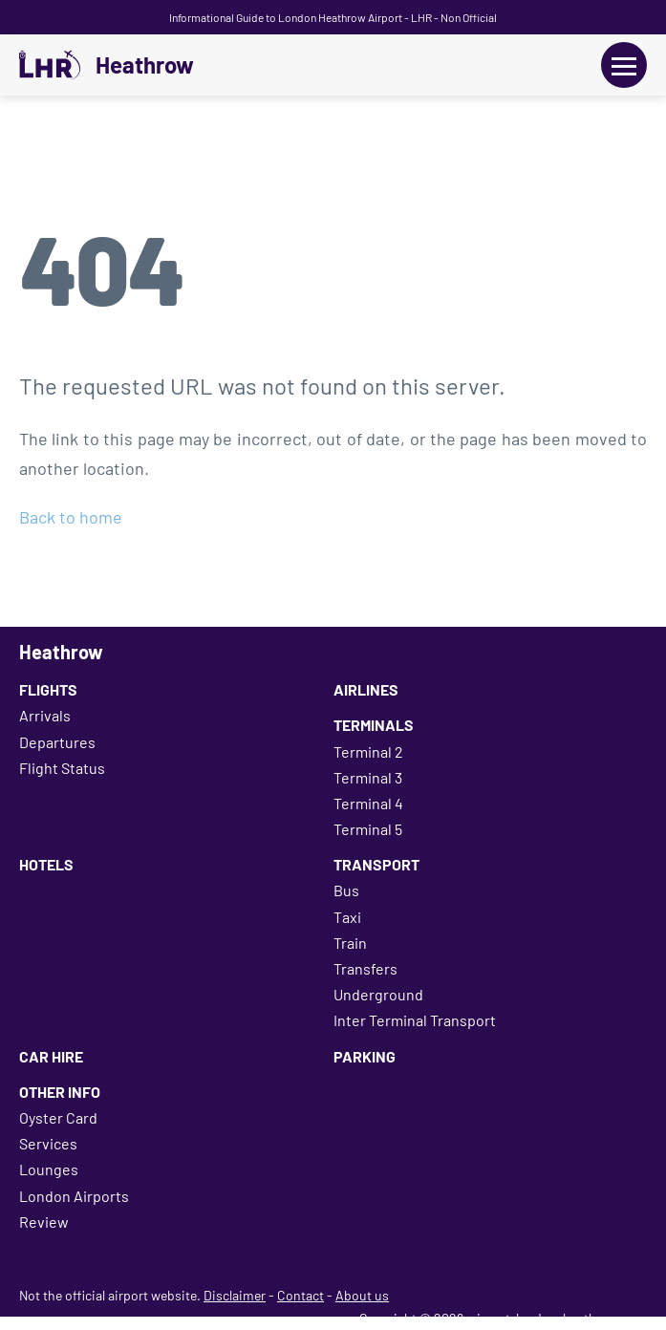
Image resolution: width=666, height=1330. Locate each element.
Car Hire (51, 1056)
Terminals (373, 725)
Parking (364, 1056)
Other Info (59, 1092)
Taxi (347, 917)
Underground (378, 994)
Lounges (48, 1169)
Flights (48, 689)
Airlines (365, 689)
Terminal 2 (368, 751)
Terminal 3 (367, 777)
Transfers (365, 968)
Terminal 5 (367, 829)
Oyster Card (58, 1117)
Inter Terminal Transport (414, 1020)
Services (48, 1143)
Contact (300, 1295)
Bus (346, 890)
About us (362, 1295)
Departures (57, 742)
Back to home (70, 516)
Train (350, 942)
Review (44, 1221)
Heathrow (145, 65)
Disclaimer (235, 1295)
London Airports (74, 1196)
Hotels (46, 864)
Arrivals (45, 715)
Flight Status (62, 768)
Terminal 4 (368, 803)
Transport (376, 864)
